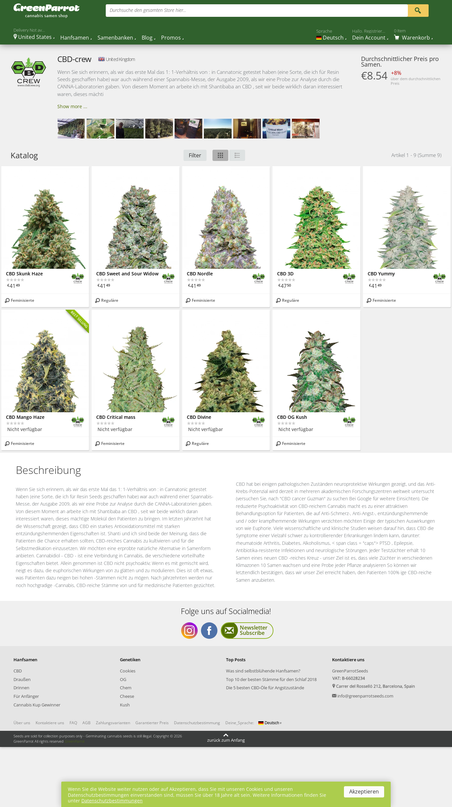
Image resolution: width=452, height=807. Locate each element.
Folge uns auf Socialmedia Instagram (189, 630)
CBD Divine (199, 417)
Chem (125, 688)
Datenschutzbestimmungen (112, 800)
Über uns (22, 723)
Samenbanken (115, 37)
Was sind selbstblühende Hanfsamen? (263, 671)
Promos (171, 37)
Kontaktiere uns (50, 723)
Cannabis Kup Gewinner (37, 705)
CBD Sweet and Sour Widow (127, 273)
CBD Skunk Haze (24, 273)
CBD (18, 671)
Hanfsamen (74, 37)
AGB (86, 723)
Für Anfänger (26, 696)
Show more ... (72, 106)
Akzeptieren (364, 791)
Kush (125, 705)
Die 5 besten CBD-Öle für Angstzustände (265, 688)
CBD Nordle (200, 273)
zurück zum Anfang (226, 740)
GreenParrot (75, 741)
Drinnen (21, 688)
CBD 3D (285, 273)
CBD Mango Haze (25, 417)
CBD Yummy (381, 273)
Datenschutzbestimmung (197, 723)
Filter (195, 155)
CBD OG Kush (292, 417)
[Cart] (413, 34)
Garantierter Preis (152, 723)
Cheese (127, 696)
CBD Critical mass (115, 417)
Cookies (127, 671)
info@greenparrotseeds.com (365, 696)
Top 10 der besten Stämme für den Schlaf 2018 (271, 679)
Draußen (22, 679)
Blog (147, 37)
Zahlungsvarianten (113, 723)
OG (123, 679)
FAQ (73, 723)
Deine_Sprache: (239, 723)
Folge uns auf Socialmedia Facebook (209, 630)
